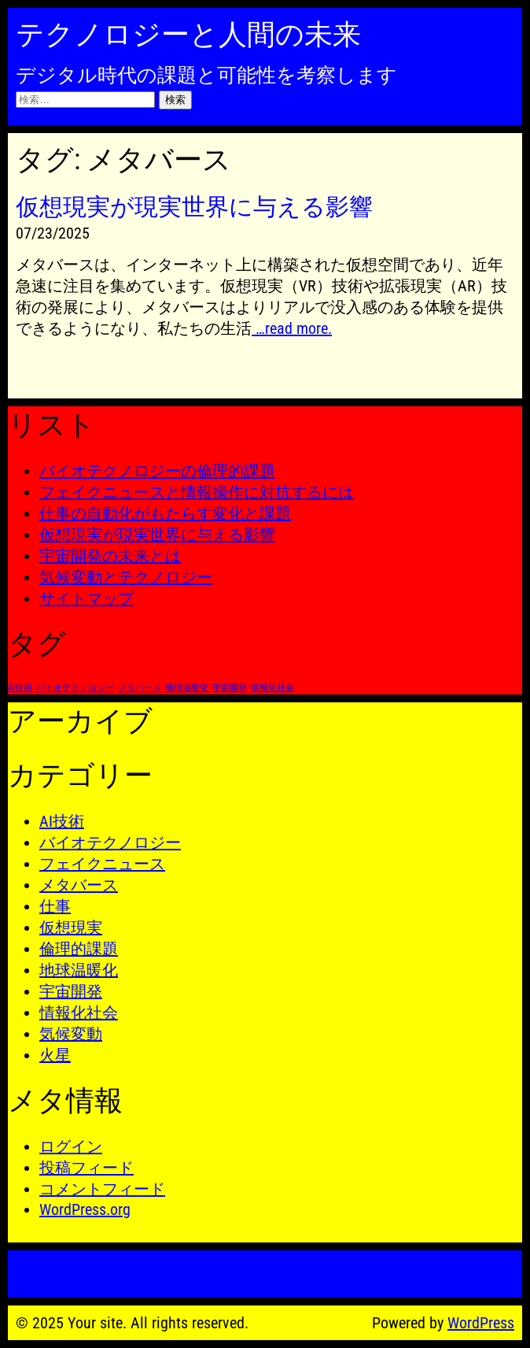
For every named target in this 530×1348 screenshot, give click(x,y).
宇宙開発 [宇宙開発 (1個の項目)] (229, 688)
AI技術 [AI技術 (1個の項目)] (20, 688)
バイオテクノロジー (110, 842)
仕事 (55, 906)
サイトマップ (86, 598)
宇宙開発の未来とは (110, 555)
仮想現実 (70, 927)
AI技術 (61, 821)
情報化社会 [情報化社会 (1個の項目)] (272, 688)
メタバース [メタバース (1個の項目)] (139, 688)
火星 (55, 1055)
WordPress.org (85, 1209)
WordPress (480, 1322)
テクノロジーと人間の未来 (188, 34)
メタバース (78, 885)
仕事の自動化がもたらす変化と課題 (165, 513)
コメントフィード (102, 1189)
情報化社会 (78, 1012)
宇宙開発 (70, 991)
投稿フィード (86, 1167)
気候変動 (70, 1033)
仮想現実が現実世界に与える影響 (157, 534)
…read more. (292, 328)
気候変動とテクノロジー (125, 577)
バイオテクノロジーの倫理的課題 (157, 470)
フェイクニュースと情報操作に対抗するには (196, 492)
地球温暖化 (78, 970)
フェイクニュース (102, 863)
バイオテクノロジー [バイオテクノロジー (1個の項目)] (75, 688)
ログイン (70, 1146)
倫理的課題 (78, 948)
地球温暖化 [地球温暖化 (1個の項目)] (186, 688)
